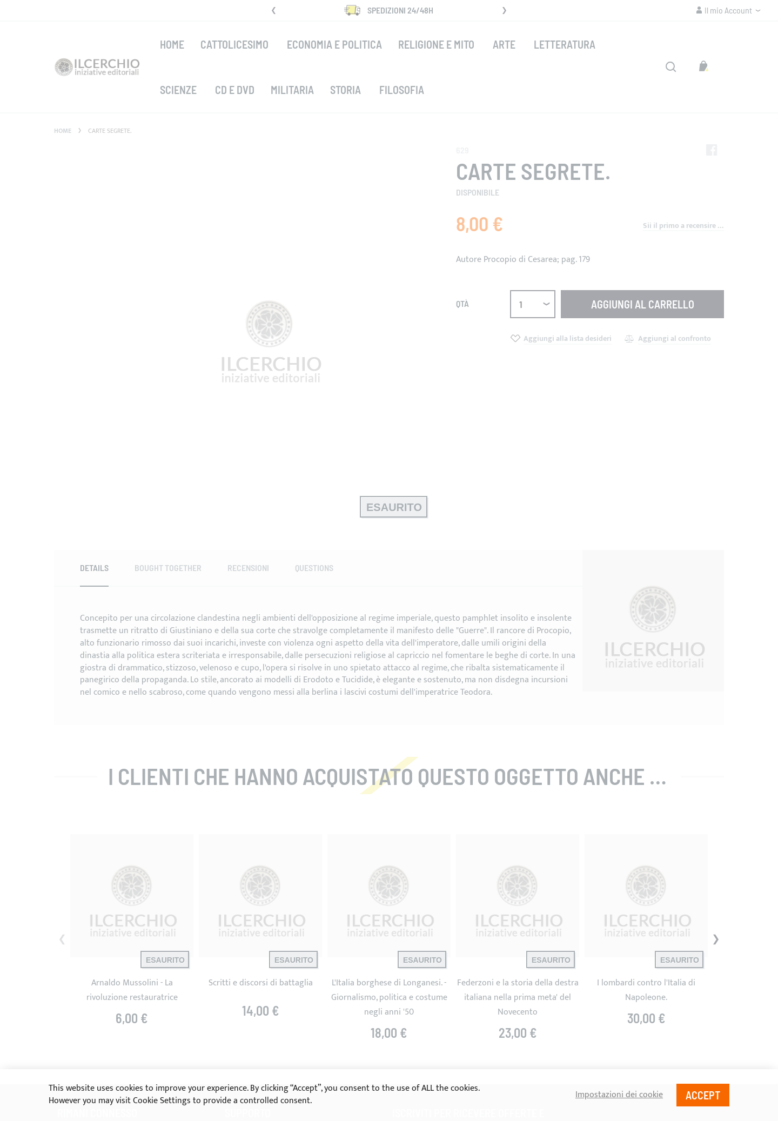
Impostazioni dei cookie (619, 1095)
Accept (703, 1095)
